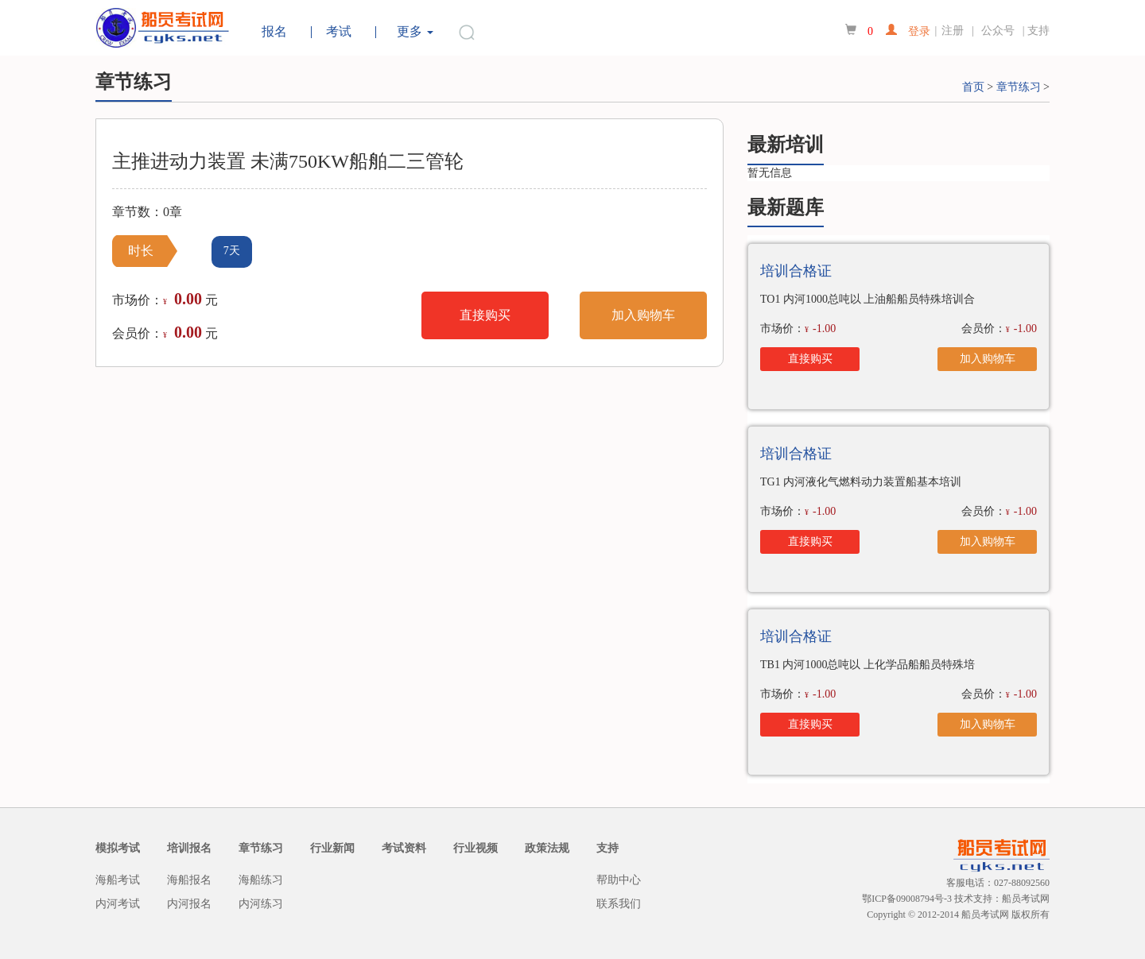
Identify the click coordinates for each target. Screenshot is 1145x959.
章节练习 (1018, 87)
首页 (973, 87)
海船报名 (189, 880)
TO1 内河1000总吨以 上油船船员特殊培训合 (867, 299)
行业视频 (475, 848)
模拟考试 (117, 848)
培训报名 (189, 848)
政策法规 (547, 848)
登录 (913, 29)
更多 (415, 31)
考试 (338, 31)
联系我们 (618, 904)
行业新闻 (332, 848)
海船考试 (117, 880)
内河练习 (261, 904)
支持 (1038, 31)
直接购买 (485, 315)
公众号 (999, 31)
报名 (274, 31)
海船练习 (261, 880)
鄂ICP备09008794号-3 (907, 898)
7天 (231, 251)
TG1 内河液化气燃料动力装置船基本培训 (860, 482)
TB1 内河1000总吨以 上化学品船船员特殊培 (867, 665)
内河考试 (117, 904)
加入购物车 (643, 315)
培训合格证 (796, 271)
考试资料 (404, 848)
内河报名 (189, 904)
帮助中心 (618, 880)
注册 (952, 31)
